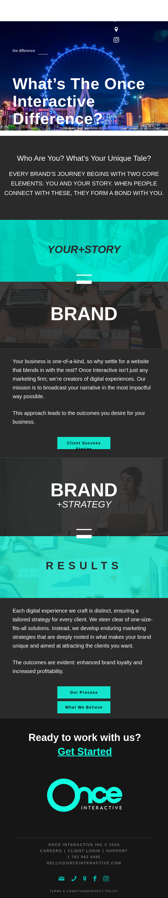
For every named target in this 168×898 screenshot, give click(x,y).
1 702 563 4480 (84, 857)
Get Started (85, 751)
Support (117, 851)
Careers (51, 851)
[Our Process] (83, 692)
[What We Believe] (83, 707)
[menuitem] (148, 19)
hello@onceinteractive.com (84, 863)
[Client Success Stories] (83, 443)
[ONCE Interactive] (69, 13)
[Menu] (148, 19)
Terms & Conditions (69, 891)
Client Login (84, 851)
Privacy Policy (103, 891)
